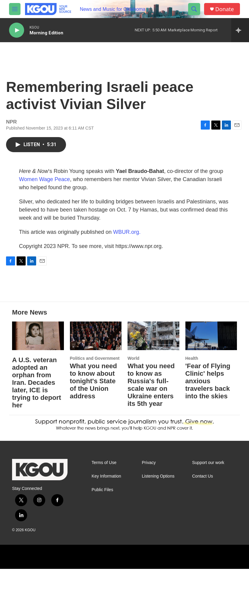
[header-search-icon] (194, 9)
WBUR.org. (126, 238)
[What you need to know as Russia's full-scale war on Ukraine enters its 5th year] (153, 366)
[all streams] (240, 30)
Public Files (102, 520)
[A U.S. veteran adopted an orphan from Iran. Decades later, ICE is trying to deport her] (38, 366)
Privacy (149, 493)
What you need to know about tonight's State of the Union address (93, 411)
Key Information (106, 506)
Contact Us (202, 506)
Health (191, 388)
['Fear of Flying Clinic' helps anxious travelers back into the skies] (211, 366)
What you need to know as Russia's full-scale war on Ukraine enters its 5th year (151, 414)
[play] (16, 30)
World (133, 388)
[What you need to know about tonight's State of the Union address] (96, 366)
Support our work (208, 493)
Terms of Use (104, 493)
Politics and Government (95, 388)
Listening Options (158, 506)
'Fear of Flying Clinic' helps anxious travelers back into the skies (207, 411)
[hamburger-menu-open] (14, 9)
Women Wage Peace (44, 185)
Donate (224, 9)
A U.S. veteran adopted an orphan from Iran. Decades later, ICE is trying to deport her (36, 412)
